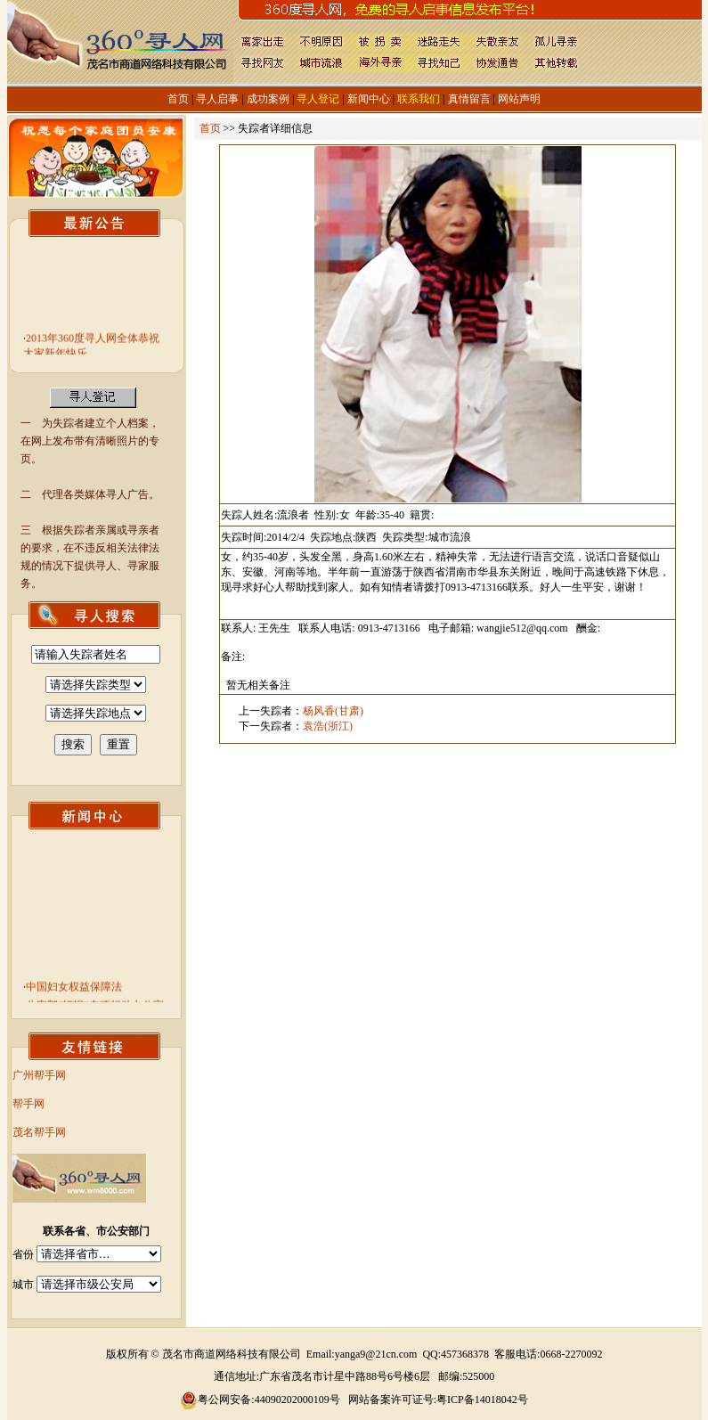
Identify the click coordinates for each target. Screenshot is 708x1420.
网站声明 (519, 99)
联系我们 (418, 99)
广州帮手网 (39, 1075)
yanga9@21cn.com (376, 1354)
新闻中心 (368, 99)
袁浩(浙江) (328, 726)
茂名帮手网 (39, 1132)
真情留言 (469, 99)
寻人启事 (217, 99)
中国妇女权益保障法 (74, 990)
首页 (178, 99)
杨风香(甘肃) (333, 711)
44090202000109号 (297, 1399)
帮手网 (28, 1104)
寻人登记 (318, 99)
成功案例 (268, 99)
